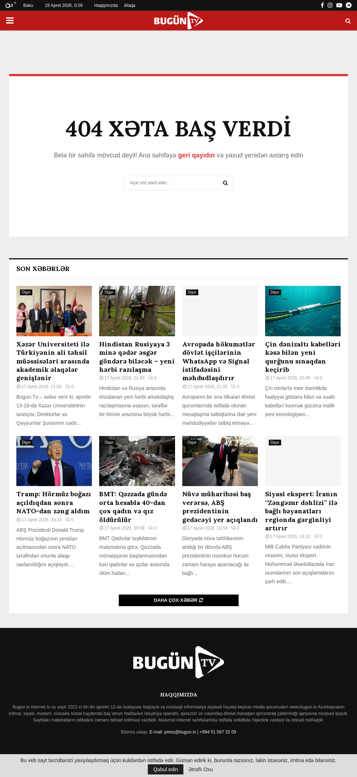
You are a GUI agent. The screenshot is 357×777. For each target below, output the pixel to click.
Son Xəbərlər (43, 268)
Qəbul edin (165, 769)
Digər (26, 292)
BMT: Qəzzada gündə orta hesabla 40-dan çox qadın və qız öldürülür (133, 506)
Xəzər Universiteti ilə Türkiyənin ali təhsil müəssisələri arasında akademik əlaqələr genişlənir (52, 361)
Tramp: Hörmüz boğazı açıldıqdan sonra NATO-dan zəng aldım (53, 502)
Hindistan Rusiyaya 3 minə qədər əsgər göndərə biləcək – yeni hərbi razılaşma (137, 357)
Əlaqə (129, 5)
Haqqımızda (106, 5)
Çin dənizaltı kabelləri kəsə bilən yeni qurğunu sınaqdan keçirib (303, 357)
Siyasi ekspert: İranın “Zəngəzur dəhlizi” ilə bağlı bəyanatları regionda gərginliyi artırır (301, 511)
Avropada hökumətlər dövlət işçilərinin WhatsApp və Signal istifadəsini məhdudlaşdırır (218, 361)
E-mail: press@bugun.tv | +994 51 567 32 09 (193, 732)
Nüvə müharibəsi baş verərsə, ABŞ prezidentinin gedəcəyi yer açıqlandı (220, 506)
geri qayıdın (196, 155)
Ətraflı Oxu (200, 769)
